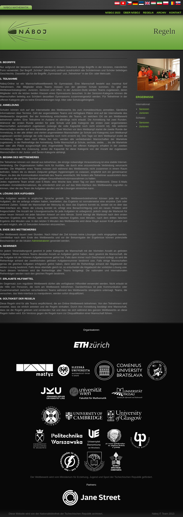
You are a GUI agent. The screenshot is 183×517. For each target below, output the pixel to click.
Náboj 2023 (112, 12)
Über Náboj (131, 12)
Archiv (161, 12)
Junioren (144, 112)
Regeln (148, 12)
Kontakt (175, 12)
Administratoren (41, 240)
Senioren (144, 109)
